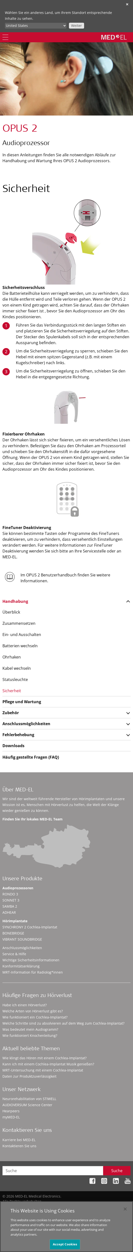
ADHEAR (9, 912)
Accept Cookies (65, 1244)
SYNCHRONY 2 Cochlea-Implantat (29, 927)
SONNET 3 (10, 900)
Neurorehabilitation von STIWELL (29, 1098)
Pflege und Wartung (21, 701)
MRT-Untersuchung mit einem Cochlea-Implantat (42, 1070)
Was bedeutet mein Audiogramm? (30, 1029)
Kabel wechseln (16, 668)
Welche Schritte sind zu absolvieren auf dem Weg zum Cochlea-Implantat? (63, 1023)
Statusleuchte (15, 679)
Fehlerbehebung (18, 734)
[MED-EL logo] (114, 37)
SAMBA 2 (9, 906)
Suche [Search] (116, 1170)
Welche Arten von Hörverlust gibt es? (32, 1011)
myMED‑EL (11, 1117)
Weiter (76, 25)
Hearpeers (11, 1111)
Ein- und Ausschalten (21, 634)
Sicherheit (11, 690)
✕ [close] (127, 4)
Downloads (13, 745)
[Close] (125, 1209)
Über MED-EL (17, 790)
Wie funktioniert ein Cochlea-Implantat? (34, 1017)
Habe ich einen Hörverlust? (24, 1005)
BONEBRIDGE (13, 933)
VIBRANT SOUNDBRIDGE (22, 939)
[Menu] (5, 37)
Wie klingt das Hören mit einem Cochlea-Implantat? (44, 1058)
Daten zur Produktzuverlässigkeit (29, 1076)
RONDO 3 (10, 894)
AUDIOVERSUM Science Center (27, 1105)
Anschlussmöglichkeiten (26, 723)
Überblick (11, 612)
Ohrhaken (11, 657)
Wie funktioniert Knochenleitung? (29, 1035)
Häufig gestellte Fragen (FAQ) (30, 757)
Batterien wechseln (20, 645)
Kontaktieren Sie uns (19, 1146)
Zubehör (10, 712)
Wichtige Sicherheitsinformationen (30, 960)
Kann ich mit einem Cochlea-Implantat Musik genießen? (48, 1064)
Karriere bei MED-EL (18, 1139)
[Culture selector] (35, 26)
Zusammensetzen (18, 623)
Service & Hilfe (14, 954)
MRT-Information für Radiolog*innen (32, 972)
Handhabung (15, 601)
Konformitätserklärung (21, 966)
